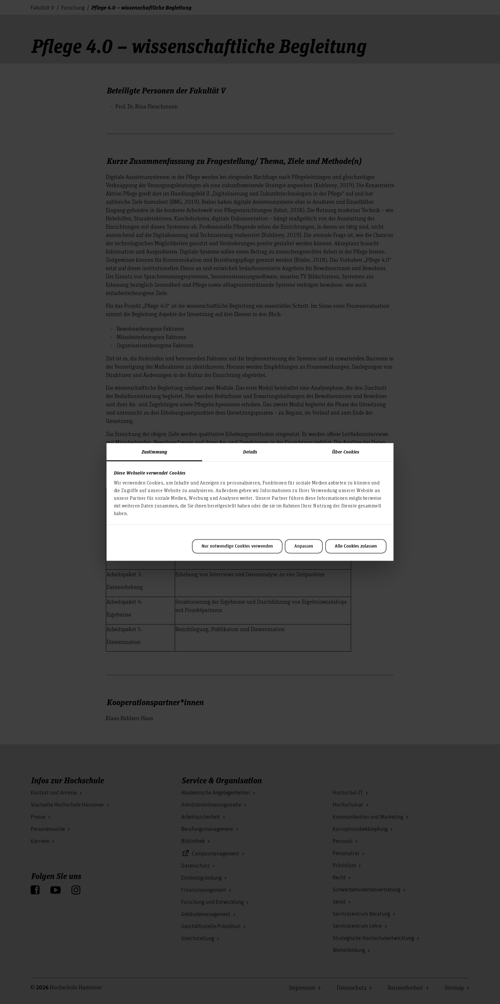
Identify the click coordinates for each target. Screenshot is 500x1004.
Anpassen (303, 546)
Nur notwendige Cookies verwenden (237, 546)
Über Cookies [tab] (345, 451)
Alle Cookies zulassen (356, 546)
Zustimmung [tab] (154, 451)
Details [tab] (250, 451)
